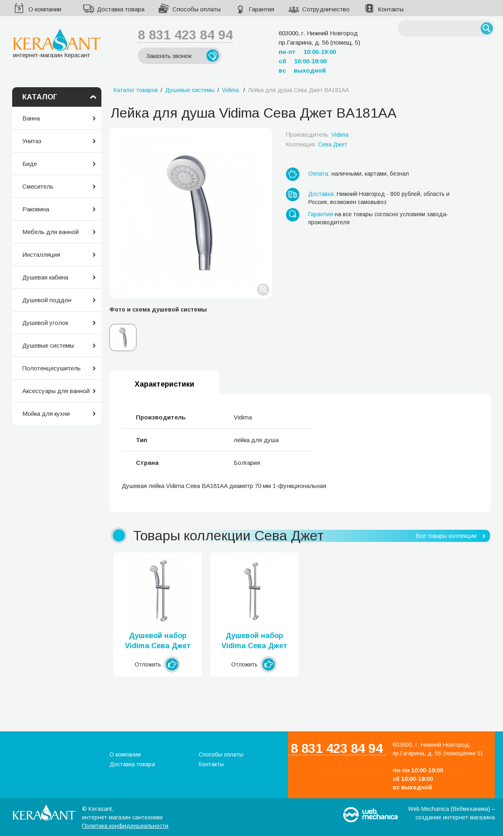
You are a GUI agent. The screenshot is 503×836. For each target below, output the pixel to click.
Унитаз (31, 141)
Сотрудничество (326, 9)
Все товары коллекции (446, 536)
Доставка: (321, 194)
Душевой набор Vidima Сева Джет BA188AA (254, 641)
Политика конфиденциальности (125, 826)
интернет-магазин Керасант (57, 43)
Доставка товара (120, 9)
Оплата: (319, 173)
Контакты (391, 9)
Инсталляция (41, 254)
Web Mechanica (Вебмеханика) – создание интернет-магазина (451, 813)
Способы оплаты (196, 9)
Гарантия (261, 9)
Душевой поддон (46, 300)
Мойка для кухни (46, 413)
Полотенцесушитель (51, 368)
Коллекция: (316, 144)
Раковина (35, 209)
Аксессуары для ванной (56, 390)
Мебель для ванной (50, 231)
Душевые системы (48, 345)
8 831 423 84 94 (185, 35)
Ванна (31, 118)
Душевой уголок (45, 322)
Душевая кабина (45, 277)
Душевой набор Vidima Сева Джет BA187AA (158, 641)
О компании (44, 9)
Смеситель (38, 186)
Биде (29, 163)
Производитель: (317, 135)
